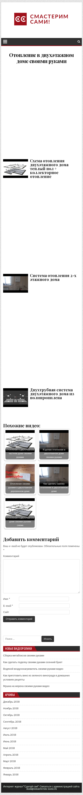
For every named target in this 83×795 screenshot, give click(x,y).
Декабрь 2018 (11, 701)
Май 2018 (9, 748)
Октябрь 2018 (11, 715)
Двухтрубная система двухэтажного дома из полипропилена (41, 339)
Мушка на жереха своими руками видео (26, 686)
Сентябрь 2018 (12, 721)
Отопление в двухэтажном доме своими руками (41, 57)
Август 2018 (10, 728)
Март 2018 (9, 761)
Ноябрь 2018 (11, 708)
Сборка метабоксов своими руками (23, 655)
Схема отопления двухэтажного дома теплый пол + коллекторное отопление (41, 110)
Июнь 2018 (9, 741)
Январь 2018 (11, 774)
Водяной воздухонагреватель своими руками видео (33, 668)
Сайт (6, 612)
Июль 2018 (9, 734)
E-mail (8, 605)
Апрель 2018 (10, 754)
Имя (6, 598)
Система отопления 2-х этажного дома (41, 225)
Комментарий (11, 556)
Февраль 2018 (11, 767)
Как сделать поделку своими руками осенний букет (32, 662)
